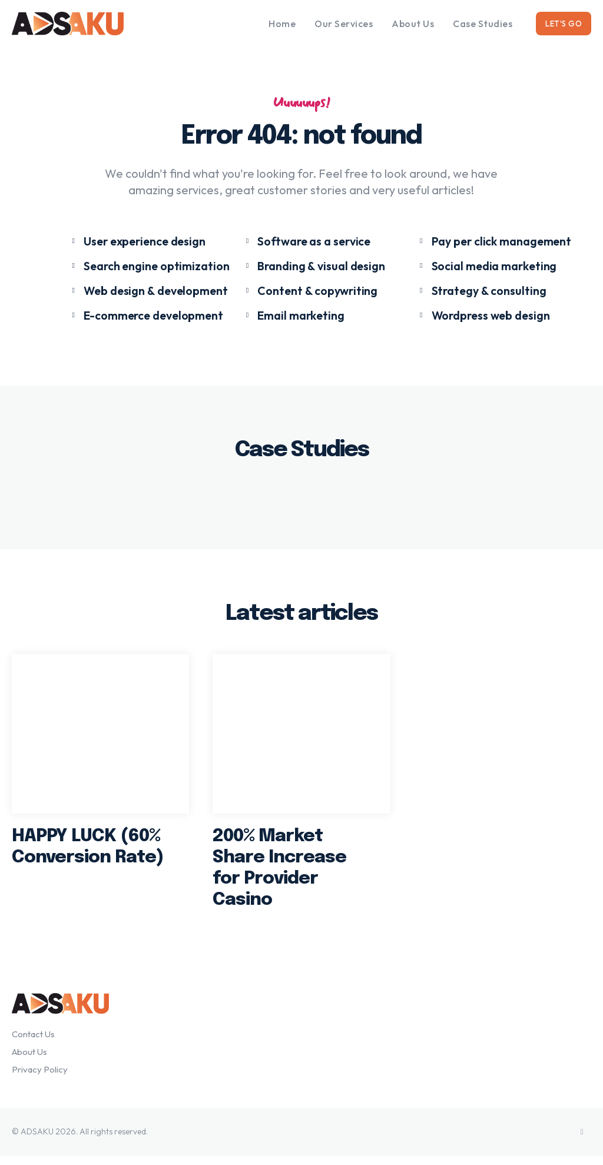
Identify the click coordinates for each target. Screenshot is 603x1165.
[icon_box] (131, 243)
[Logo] (84, 23)
